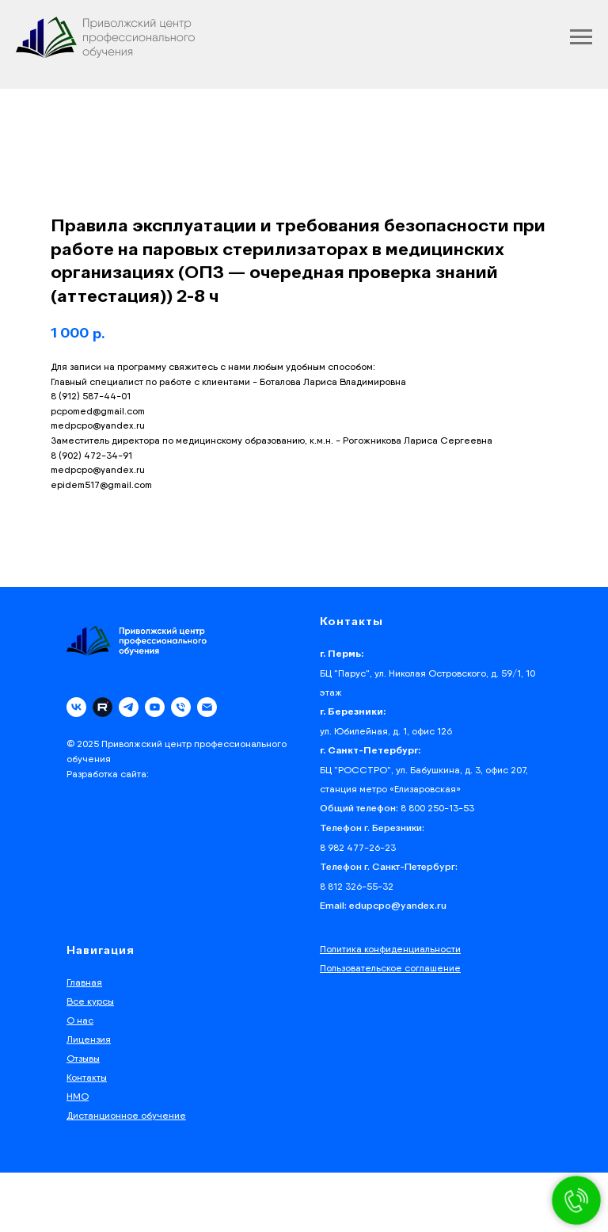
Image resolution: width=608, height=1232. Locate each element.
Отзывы (83, 1058)
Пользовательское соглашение (390, 968)
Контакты (86, 1077)
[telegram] (129, 707)
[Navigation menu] (581, 37)
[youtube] (155, 707)
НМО (77, 1096)
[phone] (181, 707)
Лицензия (88, 1039)
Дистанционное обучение (126, 1115)
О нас (79, 1020)
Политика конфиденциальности (390, 949)
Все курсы (90, 1001)
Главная (84, 982)
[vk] (76, 707)
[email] (207, 707)
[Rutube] (102, 707)
